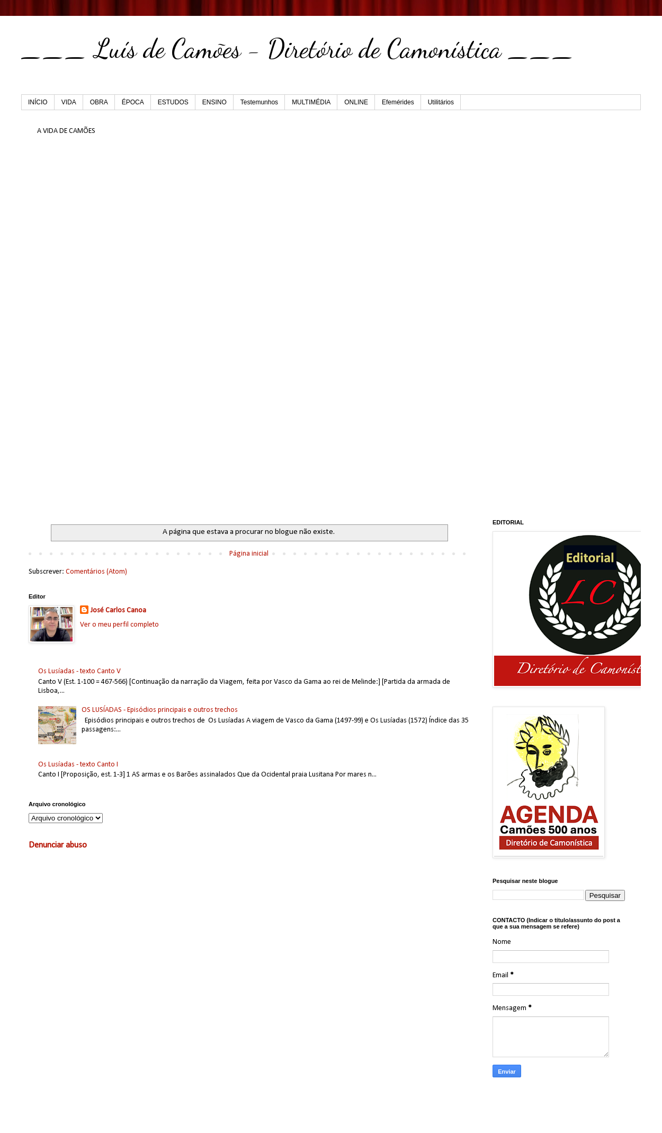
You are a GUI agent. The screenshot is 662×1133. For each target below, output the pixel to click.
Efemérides (398, 102)
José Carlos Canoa (118, 610)
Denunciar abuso (58, 845)
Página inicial (249, 554)
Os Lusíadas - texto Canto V (79, 671)
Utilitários (441, 102)
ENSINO (214, 102)
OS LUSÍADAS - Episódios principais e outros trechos (160, 710)
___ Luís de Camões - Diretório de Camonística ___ (298, 49)
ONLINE (356, 102)
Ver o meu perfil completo (119, 625)
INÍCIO (38, 102)
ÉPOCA (133, 102)
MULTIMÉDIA (311, 102)
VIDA (68, 102)
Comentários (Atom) (96, 572)
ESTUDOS (173, 102)
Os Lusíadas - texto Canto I (78, 765)
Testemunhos (259, 102)
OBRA (99, 102)
